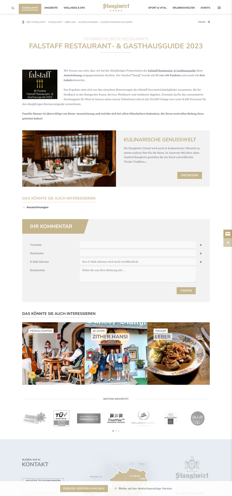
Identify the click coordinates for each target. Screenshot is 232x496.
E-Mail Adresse (39, 262)
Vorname (36, 245)
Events (205, 8)
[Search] (12, 8)
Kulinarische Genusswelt (160, 140)
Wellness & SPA (74, 8)
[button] (219, 7)
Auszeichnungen (37, 207)
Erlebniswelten (184, 8)
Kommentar (37, 270)
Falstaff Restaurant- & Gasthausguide (172, 70)
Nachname (37, 253)
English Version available (84, 488)
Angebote (51, 8)
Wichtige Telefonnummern (43, 480)
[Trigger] (227, 234)
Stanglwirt (30, 8)
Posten (186, 291)
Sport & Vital (157, 8)
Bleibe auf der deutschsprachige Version (145, 488)
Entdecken (189, 175)
